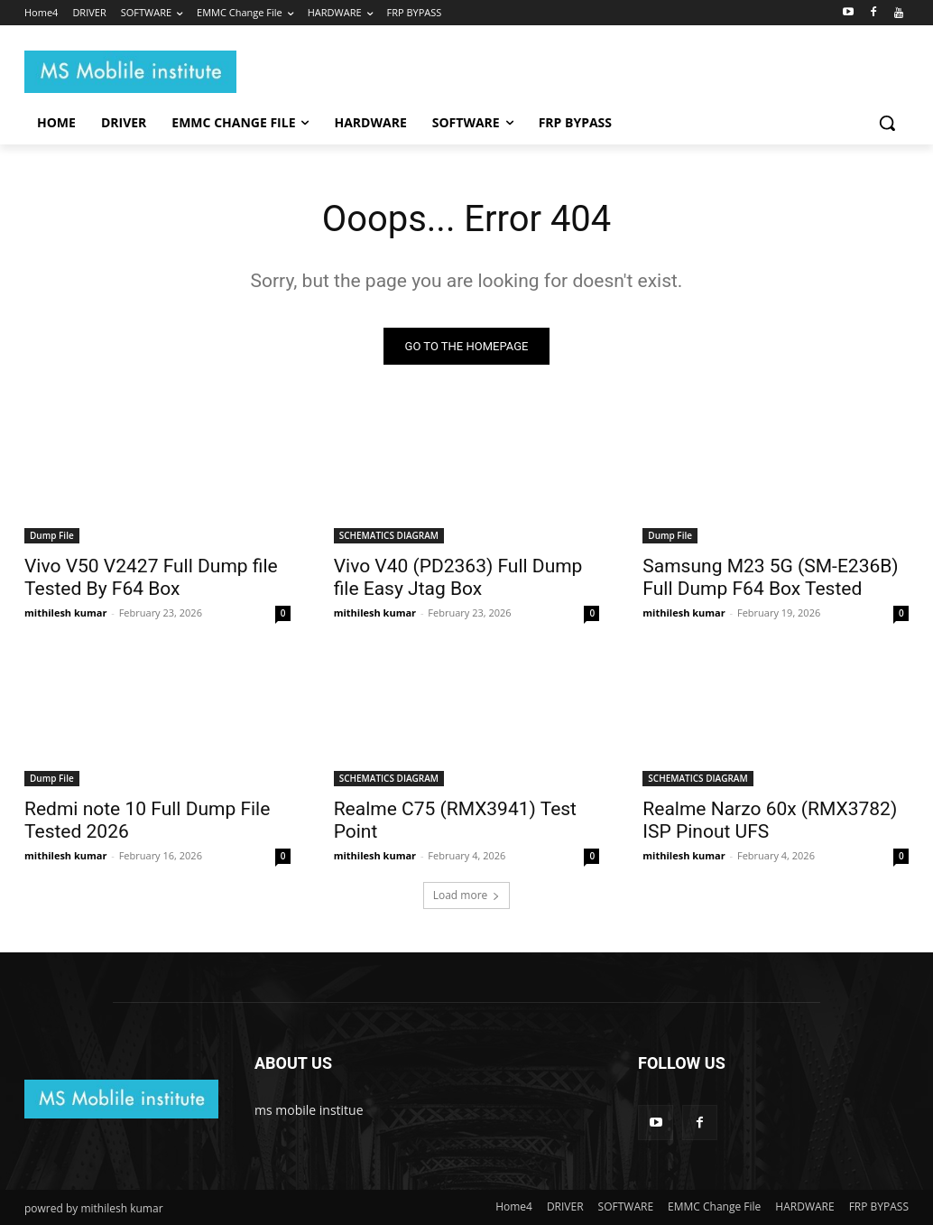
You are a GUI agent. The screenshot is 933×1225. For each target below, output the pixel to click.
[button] (887, 122)
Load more (467, 895)
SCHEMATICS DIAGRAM (389, 534)
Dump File (52, 534)
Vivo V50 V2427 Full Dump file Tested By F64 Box (151, 576)
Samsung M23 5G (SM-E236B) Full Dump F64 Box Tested (770, 576)
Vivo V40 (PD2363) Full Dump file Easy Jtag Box (458, 576)
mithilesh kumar (65, 611)
